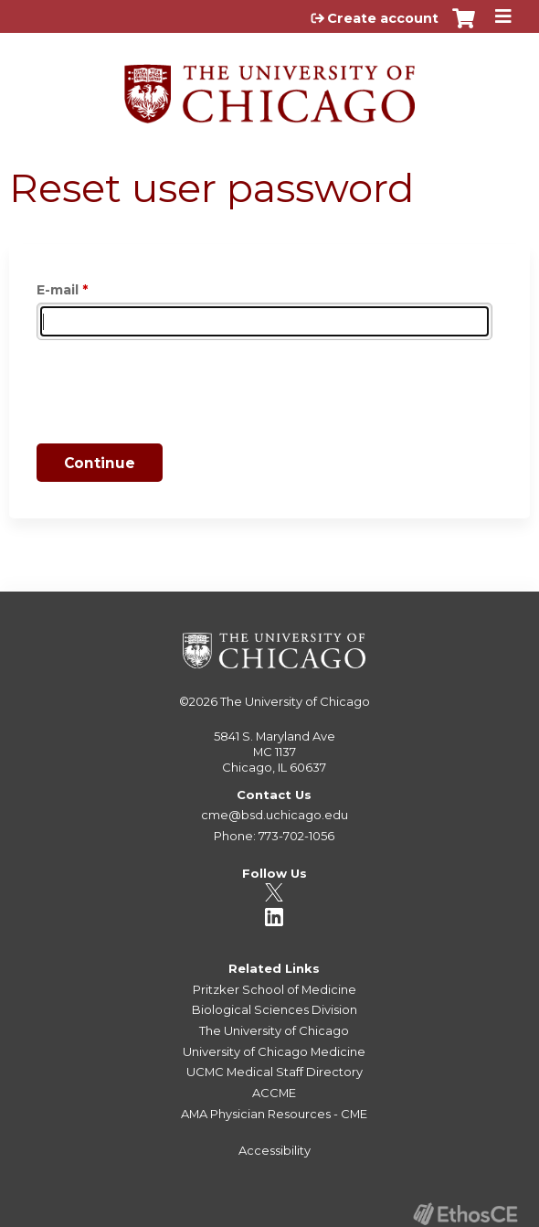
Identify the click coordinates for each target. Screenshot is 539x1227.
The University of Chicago (295, 701)
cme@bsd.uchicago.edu (274, 814)
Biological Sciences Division (274, 1009)
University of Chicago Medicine (274, 1051)
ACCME (274, 1092)
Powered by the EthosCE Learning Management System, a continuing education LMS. (465, 1213)
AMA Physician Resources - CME (274, 1113)
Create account (383, 18)
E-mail (58, 290)
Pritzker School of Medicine (274, 989)
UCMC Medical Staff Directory (274, 1071)
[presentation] (175, 395)
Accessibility (274, 1150)
